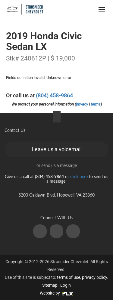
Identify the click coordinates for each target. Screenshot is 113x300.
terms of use (68, 277)
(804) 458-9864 (54, 95)
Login (65, 285)
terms (96, 104)
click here (79, 176)
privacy (82, 104)
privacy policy (94, 277)
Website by (56, 293)
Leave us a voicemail (57, 149)
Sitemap (50, 285)
